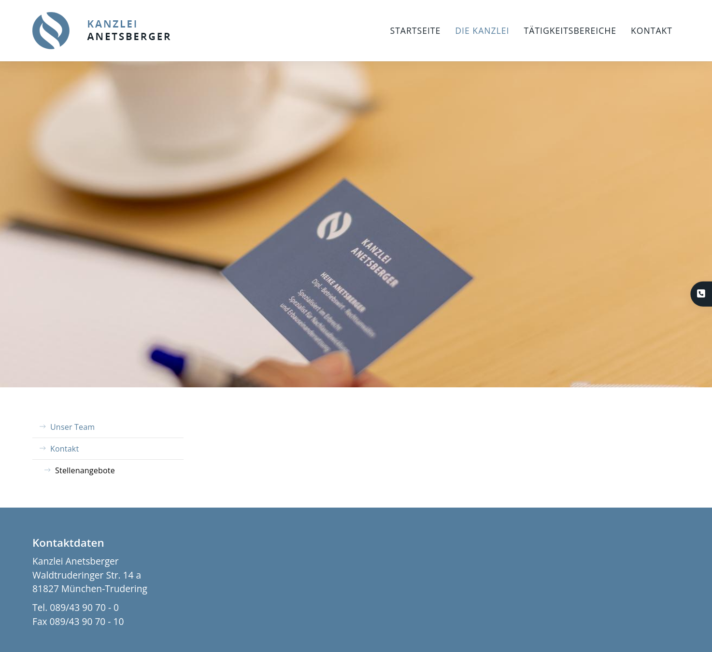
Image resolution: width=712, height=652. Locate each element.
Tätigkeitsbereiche (570, 30)
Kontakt (651, 30)
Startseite (415, 30)
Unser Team (72, 427)
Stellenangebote (85, 470)
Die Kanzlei (482, 30)
